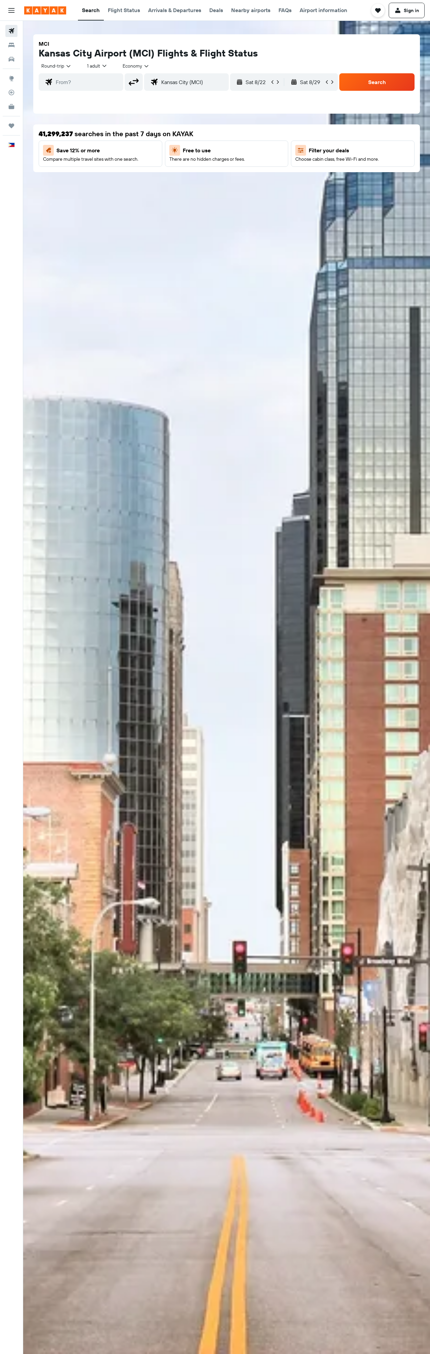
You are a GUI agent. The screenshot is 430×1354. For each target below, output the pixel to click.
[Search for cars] (11, 59)
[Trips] (11, 125)
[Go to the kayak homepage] (45, 10)
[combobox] (56, 66)
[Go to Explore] (11, 78)
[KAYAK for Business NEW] (11, 106)
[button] (11, 10)
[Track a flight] (11, 92)
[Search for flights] (11, 31)
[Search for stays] (11, 45)
